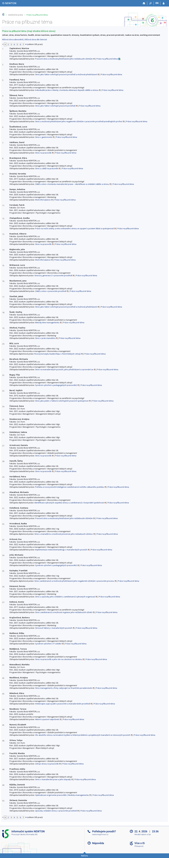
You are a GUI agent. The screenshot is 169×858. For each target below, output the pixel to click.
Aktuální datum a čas (142, 834)
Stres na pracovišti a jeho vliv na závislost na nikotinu (58, 659)
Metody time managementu (47, 322)
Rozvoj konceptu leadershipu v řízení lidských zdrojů (57, 353)
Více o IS (139, 843)
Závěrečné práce (15, 14)
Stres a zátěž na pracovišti (46, 168)
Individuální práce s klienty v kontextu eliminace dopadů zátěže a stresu (66, 90)
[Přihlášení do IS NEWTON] (163, 3)
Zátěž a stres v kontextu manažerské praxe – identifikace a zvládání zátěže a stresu (72, 184)
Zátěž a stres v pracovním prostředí (50, 291)
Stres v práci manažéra (45, 338)
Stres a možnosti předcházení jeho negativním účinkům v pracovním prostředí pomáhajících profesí (78, 121)
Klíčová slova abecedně (12, 39)
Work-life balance (43, 199)
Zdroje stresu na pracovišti (47, 763)
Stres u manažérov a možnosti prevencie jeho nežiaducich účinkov (63, 534)
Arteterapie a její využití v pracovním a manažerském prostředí (62, 703)
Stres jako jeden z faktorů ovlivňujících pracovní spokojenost (61, 400)
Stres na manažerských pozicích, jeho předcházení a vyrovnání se (64, 369)
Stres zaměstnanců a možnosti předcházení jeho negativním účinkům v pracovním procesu (74, 581)
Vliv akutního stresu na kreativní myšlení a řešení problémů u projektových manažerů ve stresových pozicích (82, 735)
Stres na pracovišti (43, 152)
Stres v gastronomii (43, 137)
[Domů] (144, 3)
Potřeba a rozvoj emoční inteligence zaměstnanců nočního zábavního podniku (69, 487)
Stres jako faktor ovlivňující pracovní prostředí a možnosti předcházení (66, 74)
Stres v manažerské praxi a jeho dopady (53, 779)
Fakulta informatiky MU (29, 834)
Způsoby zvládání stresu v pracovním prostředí (56, 810)
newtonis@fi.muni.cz (100, 834)
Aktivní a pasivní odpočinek (47, 719)
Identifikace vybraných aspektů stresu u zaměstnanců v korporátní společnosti (69, 502)
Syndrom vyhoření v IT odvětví (48, 643)
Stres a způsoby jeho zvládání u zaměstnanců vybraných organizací (65, 596)
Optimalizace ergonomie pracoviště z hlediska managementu (62, 795)
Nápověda (98, 843)
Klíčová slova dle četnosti (36, 39)
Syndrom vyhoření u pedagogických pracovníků (56, 385)
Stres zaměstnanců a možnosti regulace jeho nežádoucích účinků (63, 612)
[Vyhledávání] (150, 3)
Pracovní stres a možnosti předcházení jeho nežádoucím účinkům (64, 58)
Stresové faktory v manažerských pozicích (53, 628)
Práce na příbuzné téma (37, 14)
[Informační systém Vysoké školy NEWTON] (9, 3)
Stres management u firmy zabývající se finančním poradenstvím (63, 688)
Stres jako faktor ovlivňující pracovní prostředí (55, 105)
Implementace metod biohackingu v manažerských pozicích (61, 549)
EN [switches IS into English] (157, 3)
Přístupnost (138, 846)
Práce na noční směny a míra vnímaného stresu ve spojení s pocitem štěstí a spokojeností (74, 228)
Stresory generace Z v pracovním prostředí (53, 275)
